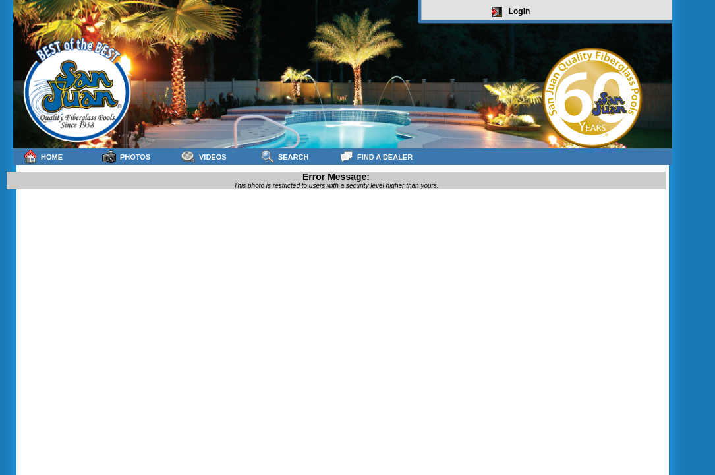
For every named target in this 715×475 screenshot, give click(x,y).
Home (43, 157)
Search (284, 157)
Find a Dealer (376, 157)
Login (511, 12)
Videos (204, 157)
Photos (126, 157)
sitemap (656, 192)
